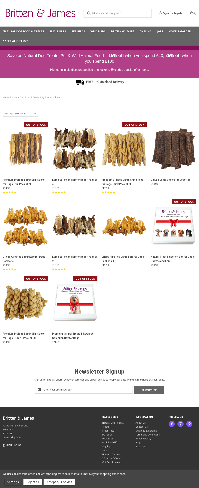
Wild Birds (98, 31)
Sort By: (9, 113)
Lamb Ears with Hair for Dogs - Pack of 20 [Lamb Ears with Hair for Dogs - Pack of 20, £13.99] (74, 259)
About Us (141, 422)
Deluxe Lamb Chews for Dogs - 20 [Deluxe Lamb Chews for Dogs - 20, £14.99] (171, 179)
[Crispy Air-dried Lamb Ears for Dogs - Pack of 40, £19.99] (25, 226)
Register (178, 13)
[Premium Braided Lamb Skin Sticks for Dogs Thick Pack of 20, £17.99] (124, 149)
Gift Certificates (111, 462)
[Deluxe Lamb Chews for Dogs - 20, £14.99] (173, 149)
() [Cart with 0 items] (193, 13)
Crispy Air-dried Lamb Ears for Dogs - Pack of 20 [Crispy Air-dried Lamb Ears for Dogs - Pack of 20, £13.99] (123, 259)
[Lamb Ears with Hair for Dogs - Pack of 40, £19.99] (75, 149)
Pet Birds (78, 31)
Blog (138, 442)
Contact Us (142, 426)
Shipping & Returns (146, 430)
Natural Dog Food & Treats (23, 31)
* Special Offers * (15, 41)
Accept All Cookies (59, 482)
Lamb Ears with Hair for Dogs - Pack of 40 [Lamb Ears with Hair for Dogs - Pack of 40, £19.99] (74, 182)
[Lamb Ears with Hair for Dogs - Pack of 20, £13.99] (75, 226)
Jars (160, 31)
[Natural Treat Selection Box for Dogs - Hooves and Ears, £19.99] (173, 226)
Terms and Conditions (148, 434)
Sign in (166, 13)
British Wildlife (122, 31)
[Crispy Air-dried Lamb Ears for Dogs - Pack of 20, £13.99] (124, 226)
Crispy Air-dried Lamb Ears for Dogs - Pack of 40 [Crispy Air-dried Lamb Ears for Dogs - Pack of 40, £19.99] (25, 259)
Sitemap (140, 446)
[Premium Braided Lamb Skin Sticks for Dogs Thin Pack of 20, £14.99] (25, 149)
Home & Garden (180, 31)
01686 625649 (13, 445)
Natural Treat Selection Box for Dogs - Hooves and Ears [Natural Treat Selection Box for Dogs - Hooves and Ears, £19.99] (173, 259)
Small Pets (58, 31)
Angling (145, 31)
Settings (13, 482)
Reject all (32, 482)
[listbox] (26, 113)
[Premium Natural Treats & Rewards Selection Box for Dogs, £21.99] (75, 303)
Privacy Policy (143, 438)
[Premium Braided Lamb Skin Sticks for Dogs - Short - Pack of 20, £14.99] (25, 303)
